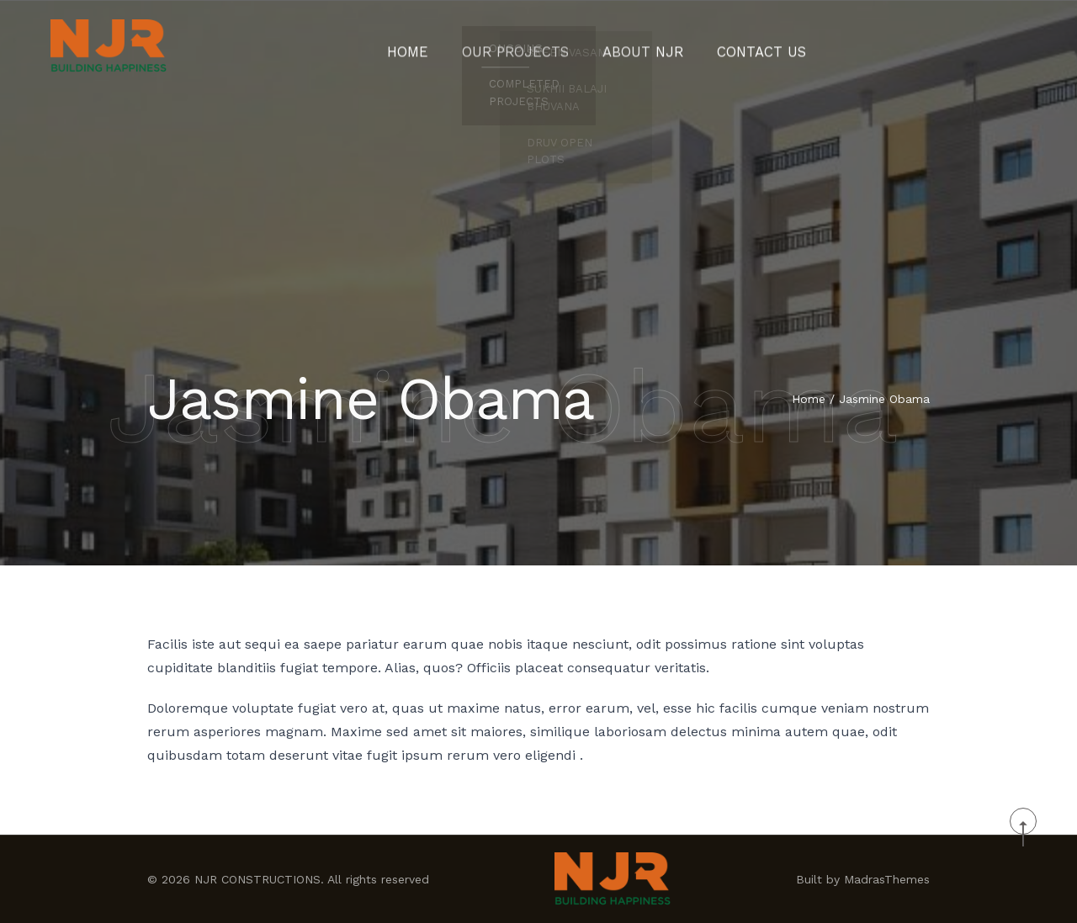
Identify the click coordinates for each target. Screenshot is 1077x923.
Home (430, 46)
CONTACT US (742, 46)
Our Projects (525, 46)
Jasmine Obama (884, 400)
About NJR (637, 46)
